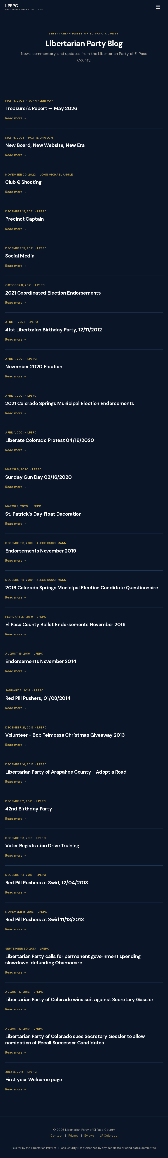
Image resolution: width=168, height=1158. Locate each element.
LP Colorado (108, 1136)
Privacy (73, 1136)
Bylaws (89, 1136)
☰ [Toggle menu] (158, 6)
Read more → (15, 118)
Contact (57, 1136)
